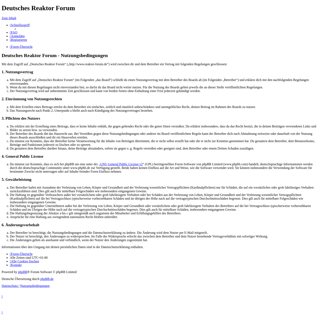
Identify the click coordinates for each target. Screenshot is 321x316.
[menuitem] (13, 32)
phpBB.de (46, 279)
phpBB (22, 272)
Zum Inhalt (9, 18)
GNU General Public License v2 (121, 164)
